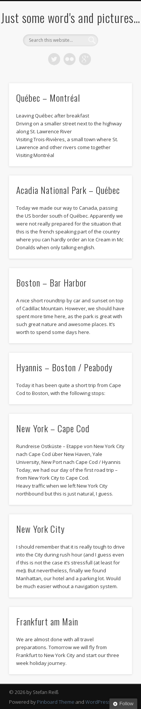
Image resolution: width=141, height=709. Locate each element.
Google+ (85, 59)
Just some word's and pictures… (70, 17)
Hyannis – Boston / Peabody (64, 367)
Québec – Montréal (48, 97)
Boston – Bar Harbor (51, 282)
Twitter (54, 59)
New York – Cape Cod (52, 428)
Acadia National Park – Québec (68, 190)
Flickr (70, 59)
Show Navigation (113, 67)
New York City (40, 528)
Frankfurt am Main (47, 621)
